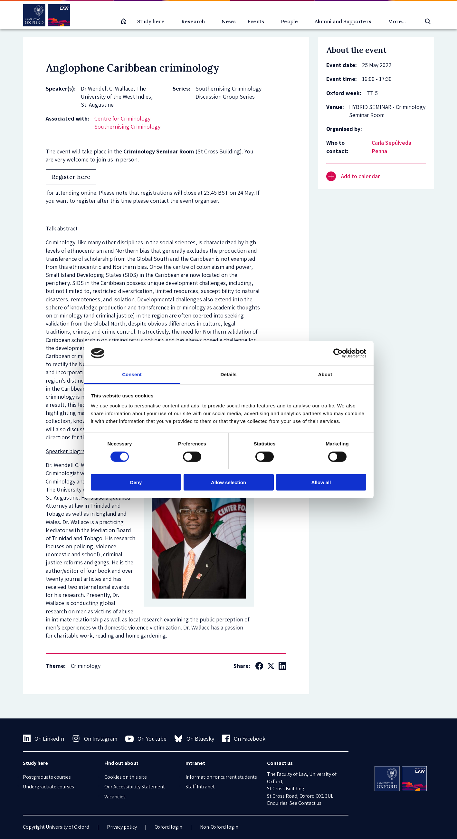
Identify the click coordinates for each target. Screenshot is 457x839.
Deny (136, 482)
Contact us (309, 803)
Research (193, 21)
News (229, 21)
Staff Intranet (200, 786)
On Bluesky (194, 738)
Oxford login (168, 827)
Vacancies (115, 796)
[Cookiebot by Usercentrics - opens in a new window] (338, 353)
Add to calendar (353, 176)
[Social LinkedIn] (282, 666)
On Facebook (244, 738)
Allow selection (228, 482)
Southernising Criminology (127, 126)
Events (255, 21)
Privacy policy (122, 827)
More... (397, 21)
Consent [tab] (132, 374)
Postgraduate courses (47, 777)
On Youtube (146, 739)
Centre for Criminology (122, 118)
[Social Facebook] (259, 666)
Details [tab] (229, 374)
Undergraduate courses (48, 786)
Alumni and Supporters (343, 21)
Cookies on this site (125, 777)
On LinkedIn (43, 738)
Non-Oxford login (219, 827)
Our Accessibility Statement (134, 786)
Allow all (321, 482)
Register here (71, 176)
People (289, 21)
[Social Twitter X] (271, 666)
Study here (151, 21)
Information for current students (221, 777)
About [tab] (325, 374)
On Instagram (94, 738)
